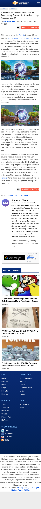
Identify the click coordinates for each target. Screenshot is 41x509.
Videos (22, 394)
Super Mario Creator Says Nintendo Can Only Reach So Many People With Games (20, 300)
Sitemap (4, 394)
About (3, 404)
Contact (4, 414)
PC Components (26, 378)
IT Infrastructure (26, 388)
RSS (7, 440)
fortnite (27, 195)
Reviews (4, 381)
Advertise (5, 408)
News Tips (5, 411)
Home (3, 378)
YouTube (8, 437)
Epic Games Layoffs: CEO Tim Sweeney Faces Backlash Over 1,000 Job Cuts (19, 364)
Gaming (10, 195)
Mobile (22, 385)
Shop (22, 408)
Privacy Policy (6, 417)
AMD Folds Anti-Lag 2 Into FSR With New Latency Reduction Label (20, 332)
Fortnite (22, 35)
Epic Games (18, 195)
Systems (23, 381)
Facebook (9, 434)
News (13, 9)
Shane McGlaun (19, 200)
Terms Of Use (24, 490)
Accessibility (24, 404)
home (3, 9)
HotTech (4, 420)
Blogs (3, 388)
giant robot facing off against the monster (23, 38)
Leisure (22, 391)
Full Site (4, 391)
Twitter (7, 430)
